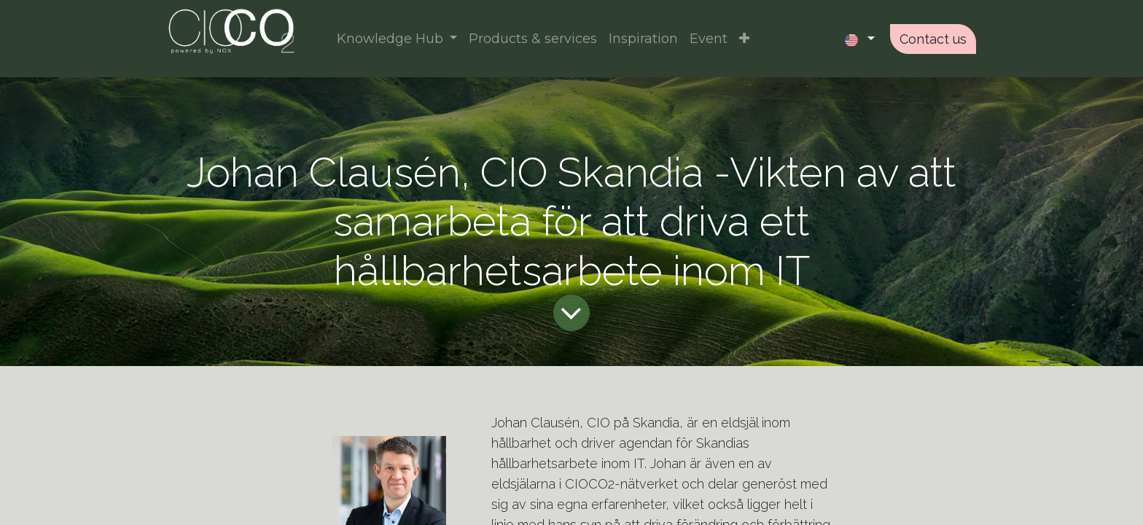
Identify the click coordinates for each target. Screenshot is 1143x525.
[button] (744, 39)
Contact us (933, 39)
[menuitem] (533, 39)
